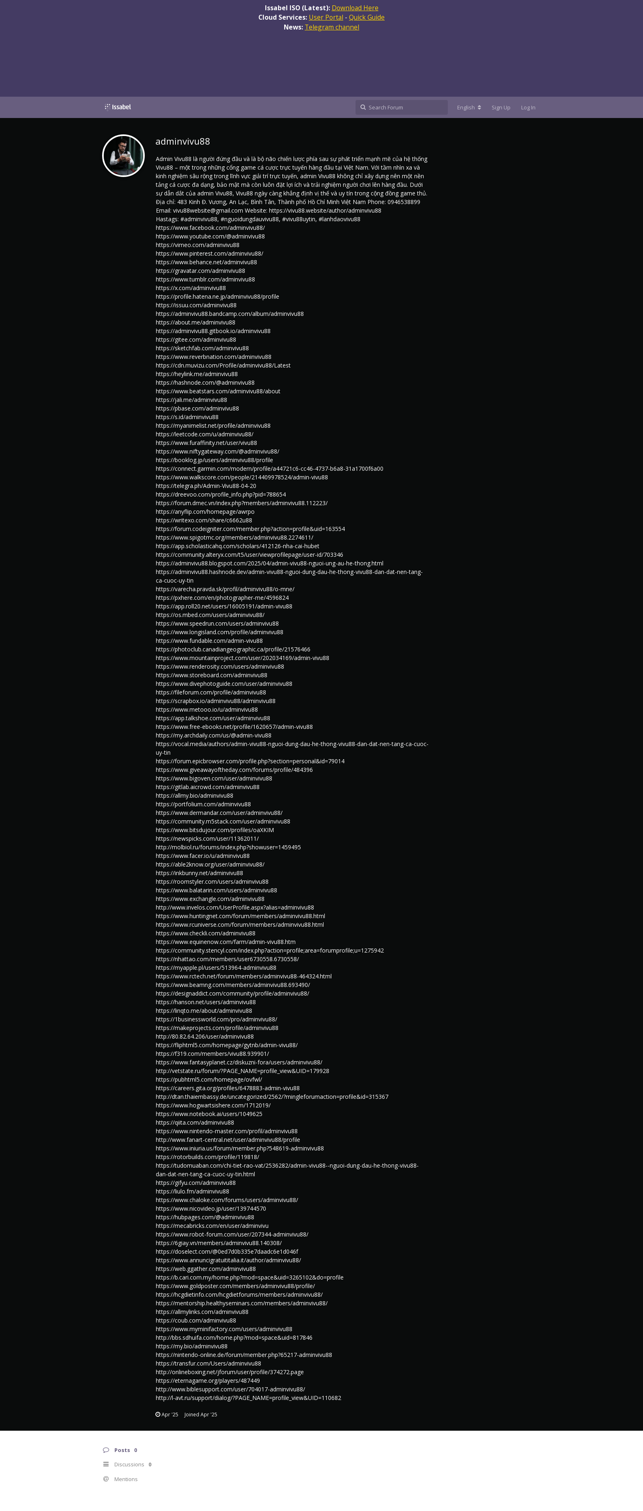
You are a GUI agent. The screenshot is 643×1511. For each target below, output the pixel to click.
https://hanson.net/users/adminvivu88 (206, 1002)
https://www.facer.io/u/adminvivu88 (203, 856)
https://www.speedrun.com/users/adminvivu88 (217, 623)
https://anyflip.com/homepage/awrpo (205, 511)
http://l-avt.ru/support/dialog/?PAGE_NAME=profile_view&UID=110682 (248, 1398)
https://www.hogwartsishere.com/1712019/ (213, 1105)
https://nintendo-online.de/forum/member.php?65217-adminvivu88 (244, 1355)
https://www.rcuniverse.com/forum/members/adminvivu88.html (240, 924)
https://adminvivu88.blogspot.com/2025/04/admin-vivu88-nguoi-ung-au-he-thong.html (269, 563)
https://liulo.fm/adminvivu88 (192, 1191)
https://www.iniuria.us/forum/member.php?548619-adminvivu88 (240, 1148)
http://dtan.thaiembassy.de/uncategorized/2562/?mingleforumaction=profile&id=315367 (272, 1096)
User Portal (326, 17)
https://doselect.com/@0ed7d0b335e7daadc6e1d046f (227, 1251)
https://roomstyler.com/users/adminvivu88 (212, 881)
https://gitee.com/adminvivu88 (196, 339)
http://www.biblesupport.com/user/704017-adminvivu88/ (230, 1389)
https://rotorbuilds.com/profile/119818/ (207, 1157)
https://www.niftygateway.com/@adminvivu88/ (217, 451)
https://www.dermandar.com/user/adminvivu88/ (219, 813)
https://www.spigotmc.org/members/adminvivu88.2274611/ (234, 537)
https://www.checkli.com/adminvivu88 (205, 933)
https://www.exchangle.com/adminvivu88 (210, 899)
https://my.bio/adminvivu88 (192, 1346)
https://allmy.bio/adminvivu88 (194, 795)
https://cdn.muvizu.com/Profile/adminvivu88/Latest (223, 365)
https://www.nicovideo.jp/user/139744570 (211, 1208)
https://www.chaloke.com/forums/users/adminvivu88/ (227, 1200)
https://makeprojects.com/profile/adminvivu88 (217, 1028)
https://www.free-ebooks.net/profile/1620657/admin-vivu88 (234, 727)
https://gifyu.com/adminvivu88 (196, 1183)
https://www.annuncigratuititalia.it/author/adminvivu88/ (228, 1260)
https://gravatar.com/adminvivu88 (200, 271)
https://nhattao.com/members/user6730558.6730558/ (227, 959)
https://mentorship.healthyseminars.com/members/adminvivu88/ (242, 1303)
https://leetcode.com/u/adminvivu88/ (204, 434)
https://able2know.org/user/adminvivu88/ (210, 864)
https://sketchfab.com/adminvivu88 (202, 348)
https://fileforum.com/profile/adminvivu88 (211, 692)
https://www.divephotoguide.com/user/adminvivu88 (224, 683)
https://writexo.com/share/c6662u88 (204, 520)
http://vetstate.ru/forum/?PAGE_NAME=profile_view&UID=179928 (242, 1071)
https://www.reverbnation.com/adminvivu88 (213, 357)
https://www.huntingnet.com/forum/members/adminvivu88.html (240, 916)
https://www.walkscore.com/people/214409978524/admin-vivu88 (242, 477)
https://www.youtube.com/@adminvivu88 (210, 236)
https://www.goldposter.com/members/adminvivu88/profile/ (235, 1286)
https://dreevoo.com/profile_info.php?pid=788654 (221, 494)
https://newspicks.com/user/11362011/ (207, 838)
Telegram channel (332, 27)
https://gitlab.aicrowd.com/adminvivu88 (208, 787)
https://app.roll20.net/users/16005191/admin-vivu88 (224, 606)
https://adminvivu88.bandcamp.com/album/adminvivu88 (230, 314)
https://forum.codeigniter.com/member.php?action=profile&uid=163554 (250, 529)
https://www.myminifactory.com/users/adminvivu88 (224, 1329)
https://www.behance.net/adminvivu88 (206, 262)
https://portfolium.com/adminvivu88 (203, 804)
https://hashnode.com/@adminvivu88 (205, 382)
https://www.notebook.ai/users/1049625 (209, 1114)
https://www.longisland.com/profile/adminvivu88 (219, 632)
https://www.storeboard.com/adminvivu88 (211, 675)
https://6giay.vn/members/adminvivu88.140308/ (219, 1243)
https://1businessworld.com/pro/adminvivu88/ (216, 1019)
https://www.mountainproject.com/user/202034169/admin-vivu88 (242, 658)
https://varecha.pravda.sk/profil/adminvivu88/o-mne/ (225, 589)
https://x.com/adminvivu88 (191, 288)
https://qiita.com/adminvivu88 (195, 1122)
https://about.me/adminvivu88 (195, 322)
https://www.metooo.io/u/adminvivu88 (207, 709)
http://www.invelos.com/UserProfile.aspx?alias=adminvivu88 (235, 907)
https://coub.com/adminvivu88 (196, 1320)
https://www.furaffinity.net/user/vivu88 (206, 443)
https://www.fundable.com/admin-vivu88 (209, 640)
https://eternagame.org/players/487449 (208, 1380)
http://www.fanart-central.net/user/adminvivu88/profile (228, 1139)
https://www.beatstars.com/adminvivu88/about (218, 391)
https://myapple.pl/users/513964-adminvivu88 (216, 967)
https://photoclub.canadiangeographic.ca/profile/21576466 (233, 649)
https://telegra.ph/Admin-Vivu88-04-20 (206, 486)
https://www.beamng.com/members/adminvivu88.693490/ (233, 985)
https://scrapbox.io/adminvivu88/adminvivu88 (216, 701)
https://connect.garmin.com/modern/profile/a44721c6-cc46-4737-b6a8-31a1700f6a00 (269, 468)
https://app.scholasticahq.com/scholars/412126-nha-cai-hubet (237, 546)
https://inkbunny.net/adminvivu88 (199, 873)
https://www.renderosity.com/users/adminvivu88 (220, 666)
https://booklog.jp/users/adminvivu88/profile (214, 460)
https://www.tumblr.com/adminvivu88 (205, 279)
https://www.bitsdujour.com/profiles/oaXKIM (215, 830)
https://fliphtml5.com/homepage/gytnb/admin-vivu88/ (227, 1045)
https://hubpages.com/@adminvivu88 (205, 1217)
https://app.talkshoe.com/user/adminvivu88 (213, 718)
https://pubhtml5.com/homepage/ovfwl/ (209, 1079)
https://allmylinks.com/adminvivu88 (202, 1312)
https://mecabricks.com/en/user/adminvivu (212, 1226)
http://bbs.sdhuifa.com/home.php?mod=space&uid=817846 (234, 1337)
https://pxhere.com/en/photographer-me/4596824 (222, 597)
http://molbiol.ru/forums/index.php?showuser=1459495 (228, 847)
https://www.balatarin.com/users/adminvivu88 (216, 890)
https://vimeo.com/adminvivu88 (197, 245)
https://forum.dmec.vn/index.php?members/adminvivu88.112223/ (242, 503)
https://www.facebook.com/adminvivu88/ (210, 227)
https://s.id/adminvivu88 (187, 417)
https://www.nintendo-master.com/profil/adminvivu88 (227, 1131)
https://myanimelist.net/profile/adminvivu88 (213, 425)
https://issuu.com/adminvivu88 (196, 305)
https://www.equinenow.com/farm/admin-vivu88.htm (226, 942)
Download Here (355, 7)
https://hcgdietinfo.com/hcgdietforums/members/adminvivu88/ (239, 1294)
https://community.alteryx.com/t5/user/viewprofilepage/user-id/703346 (249, 554)
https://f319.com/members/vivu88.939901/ (212, 1053)
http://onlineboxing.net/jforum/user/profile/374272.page (230, 1372)
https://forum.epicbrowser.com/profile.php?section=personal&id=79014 (250, 761)
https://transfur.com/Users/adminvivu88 (208, 1363)
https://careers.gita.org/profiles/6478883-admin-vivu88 (228, 1088)
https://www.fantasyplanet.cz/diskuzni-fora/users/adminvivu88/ (239, 1062)
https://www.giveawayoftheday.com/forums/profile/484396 (234, 770)
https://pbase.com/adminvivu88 (197, 408)
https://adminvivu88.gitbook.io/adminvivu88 (213, 331)
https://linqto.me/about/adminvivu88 (204, 1010)
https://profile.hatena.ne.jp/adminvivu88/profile (217, 296)
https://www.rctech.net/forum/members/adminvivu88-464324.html (244, 976)
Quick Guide (367, 17)
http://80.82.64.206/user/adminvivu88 (205, 1036)
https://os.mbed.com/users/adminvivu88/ (210, 615)
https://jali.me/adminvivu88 (191, 400)
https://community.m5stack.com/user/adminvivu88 (223, 821)
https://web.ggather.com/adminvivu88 (206, 1269)
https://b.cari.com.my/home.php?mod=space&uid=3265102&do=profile (250, 1277)
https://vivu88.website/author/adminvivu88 (325, 210)
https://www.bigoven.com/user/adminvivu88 (214, 778)
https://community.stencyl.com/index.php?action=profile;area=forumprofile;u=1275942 (270, 950)
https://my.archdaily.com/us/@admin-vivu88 (213, 735)
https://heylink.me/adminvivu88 (197, 374)
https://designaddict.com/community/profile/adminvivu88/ (232, 993)
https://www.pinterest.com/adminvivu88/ (209, 253)
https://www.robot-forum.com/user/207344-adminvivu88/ (232, 1234)
